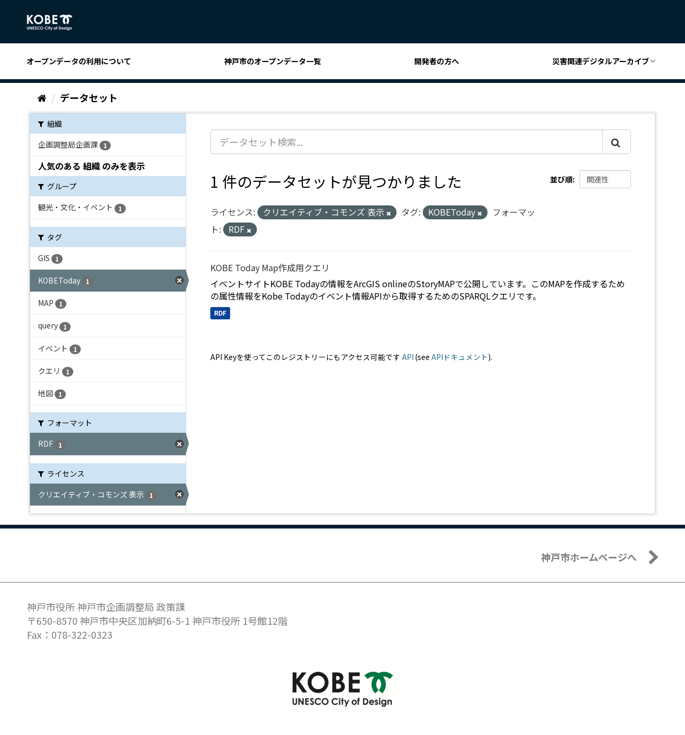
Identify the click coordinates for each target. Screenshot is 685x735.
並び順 (561, 179)
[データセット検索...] (406, 141)
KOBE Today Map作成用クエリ (270, 267)
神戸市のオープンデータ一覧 (272, 61)
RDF (220, 312)
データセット (89, 97)
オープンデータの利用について (79, 61)
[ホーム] (42, 97)
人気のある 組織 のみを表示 (91, 165)
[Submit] (616, 141)
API (408, 356)
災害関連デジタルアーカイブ (600, 61)
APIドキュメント (459, 356)
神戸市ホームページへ (589, 557)
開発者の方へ (436, 61)
